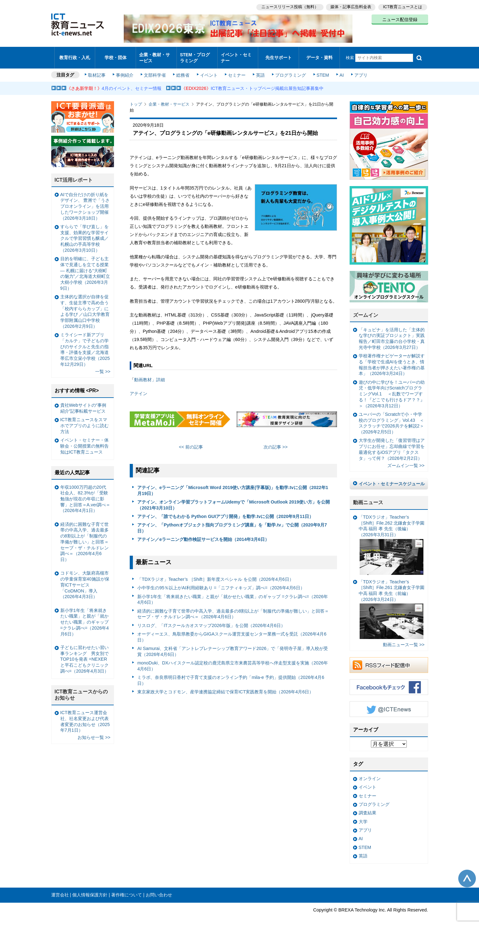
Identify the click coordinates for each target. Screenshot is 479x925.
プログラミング (288, 69)
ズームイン (365, 309)
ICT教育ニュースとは (402, 6)
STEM (320, 69)
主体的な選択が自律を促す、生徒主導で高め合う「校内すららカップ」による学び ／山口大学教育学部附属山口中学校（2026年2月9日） (85, 306)
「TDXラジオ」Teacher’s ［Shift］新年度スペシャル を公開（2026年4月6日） (215, 573)
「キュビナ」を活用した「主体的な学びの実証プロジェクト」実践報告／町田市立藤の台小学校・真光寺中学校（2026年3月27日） (392, 333)
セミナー (236, 69)
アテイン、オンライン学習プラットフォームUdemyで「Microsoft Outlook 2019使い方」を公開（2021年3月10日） (233, 499)
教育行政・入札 (74, 54)
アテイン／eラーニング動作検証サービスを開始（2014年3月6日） (203, 534)
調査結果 (367, 807)
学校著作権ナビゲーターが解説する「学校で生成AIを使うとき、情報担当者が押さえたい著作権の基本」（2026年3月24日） (392, 359)
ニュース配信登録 (399, 18)
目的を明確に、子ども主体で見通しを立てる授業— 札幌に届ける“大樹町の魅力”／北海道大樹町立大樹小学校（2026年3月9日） (85, 268)
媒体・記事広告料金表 (350, 6)
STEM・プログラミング (197, 55)
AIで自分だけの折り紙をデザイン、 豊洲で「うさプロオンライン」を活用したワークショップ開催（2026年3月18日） (85, 201)
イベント (208, 69)
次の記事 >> (276, 441)
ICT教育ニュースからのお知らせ (81, 690)
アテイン (138, 388)
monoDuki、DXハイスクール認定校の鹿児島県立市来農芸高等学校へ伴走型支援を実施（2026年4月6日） (232, 660)
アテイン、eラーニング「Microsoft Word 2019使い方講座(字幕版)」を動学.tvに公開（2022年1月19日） (232, 485)
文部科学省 (155, 69)
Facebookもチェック (389, 682)
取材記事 (98, 69)
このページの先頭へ (467, 873)
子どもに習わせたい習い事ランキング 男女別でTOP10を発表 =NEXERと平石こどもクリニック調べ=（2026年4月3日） (84, 654)
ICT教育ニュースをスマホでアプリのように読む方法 (84, 420)
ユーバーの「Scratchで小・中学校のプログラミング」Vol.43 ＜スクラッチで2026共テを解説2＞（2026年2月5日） (391, 417)
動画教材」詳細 (149, 374)
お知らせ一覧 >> (94, 732)
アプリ (357, 69)
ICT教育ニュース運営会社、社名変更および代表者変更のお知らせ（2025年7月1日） (85, 716)
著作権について (126, 889)
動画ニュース (368, 497)
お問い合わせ (159, 889)
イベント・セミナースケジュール (392, 478)
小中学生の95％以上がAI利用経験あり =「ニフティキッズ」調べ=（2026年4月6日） (220, 582)
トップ (136, 98)
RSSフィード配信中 (389, 660)
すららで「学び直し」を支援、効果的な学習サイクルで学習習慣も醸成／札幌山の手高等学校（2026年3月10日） (84, 233)
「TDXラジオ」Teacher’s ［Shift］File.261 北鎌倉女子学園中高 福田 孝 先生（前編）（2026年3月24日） (392, 604)
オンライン (370, 773)
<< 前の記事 (191, 441)
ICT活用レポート (74, 174)
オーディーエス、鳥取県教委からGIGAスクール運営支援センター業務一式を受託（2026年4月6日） (231, 631)
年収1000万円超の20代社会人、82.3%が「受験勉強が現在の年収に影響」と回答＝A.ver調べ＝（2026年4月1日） (85, 493)
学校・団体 (115, 54)
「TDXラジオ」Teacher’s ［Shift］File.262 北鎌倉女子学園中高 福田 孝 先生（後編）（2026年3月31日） (392, 539)
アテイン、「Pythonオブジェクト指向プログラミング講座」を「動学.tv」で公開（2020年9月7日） (232, 522)
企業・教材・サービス (154, 55)
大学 (363, 815)
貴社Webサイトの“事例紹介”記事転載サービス (83, 402)
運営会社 (60, 889)
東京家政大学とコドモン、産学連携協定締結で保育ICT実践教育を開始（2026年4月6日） (225, 686)
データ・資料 (319, 54)
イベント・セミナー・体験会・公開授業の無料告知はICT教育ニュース (84, 440)
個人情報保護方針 (89, 889)
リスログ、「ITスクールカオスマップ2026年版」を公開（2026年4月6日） (211, 620)
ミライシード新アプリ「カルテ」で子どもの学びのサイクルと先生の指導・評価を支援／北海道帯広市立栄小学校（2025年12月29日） (85, 344)
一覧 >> (103, 366)
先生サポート (278, 54)
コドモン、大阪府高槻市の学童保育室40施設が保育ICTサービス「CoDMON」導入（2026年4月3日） (84, 579)
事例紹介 (125, 69)
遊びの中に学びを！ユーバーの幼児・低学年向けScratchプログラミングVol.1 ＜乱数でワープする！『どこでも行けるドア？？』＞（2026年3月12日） (392, 388)
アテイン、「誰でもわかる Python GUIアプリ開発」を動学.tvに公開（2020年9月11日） (225, 511)
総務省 (182, 69)
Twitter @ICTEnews (389, 704)
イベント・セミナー (236, 55)
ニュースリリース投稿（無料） (288, 6)
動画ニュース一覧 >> (404, 639)
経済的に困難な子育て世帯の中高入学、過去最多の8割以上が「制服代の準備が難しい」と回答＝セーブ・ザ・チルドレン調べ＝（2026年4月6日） (233, 608)
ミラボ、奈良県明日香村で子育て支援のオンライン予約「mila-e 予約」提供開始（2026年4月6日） (230, 674)
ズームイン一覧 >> (406, 460)
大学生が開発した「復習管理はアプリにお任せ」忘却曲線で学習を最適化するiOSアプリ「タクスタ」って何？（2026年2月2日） (392, 443)
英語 (258, 69)
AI (338, 69)
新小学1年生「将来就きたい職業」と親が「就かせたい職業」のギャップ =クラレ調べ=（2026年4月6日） (232, 594)
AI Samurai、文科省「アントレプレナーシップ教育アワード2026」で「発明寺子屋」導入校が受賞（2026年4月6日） (232, 646)
